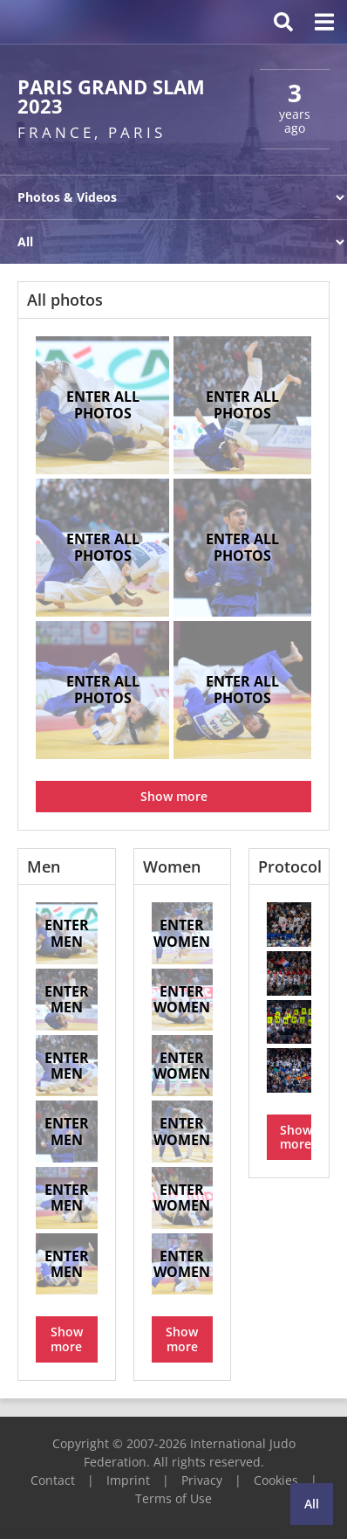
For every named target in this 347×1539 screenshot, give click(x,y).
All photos (65, 299)
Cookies (276, 1480)
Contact (53, 1480)
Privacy (201, 1480)
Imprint (128, 1480)
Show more (174, 796)
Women (172, 866)
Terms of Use (173, 1498)
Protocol (290, 866)
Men (43, 866)
